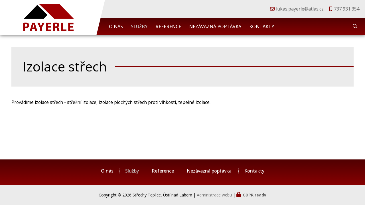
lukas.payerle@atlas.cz (300, 9)
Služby (139, 26)
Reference (168, 26)
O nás (116, 26)
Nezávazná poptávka (215, 26)
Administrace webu (214, 195)
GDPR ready (254, 195)
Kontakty (261, 26)
